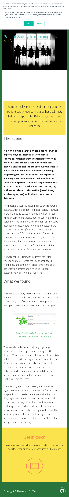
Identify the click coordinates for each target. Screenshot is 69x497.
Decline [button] (39, 23)
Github (65, 489)
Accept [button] (29, 23)
